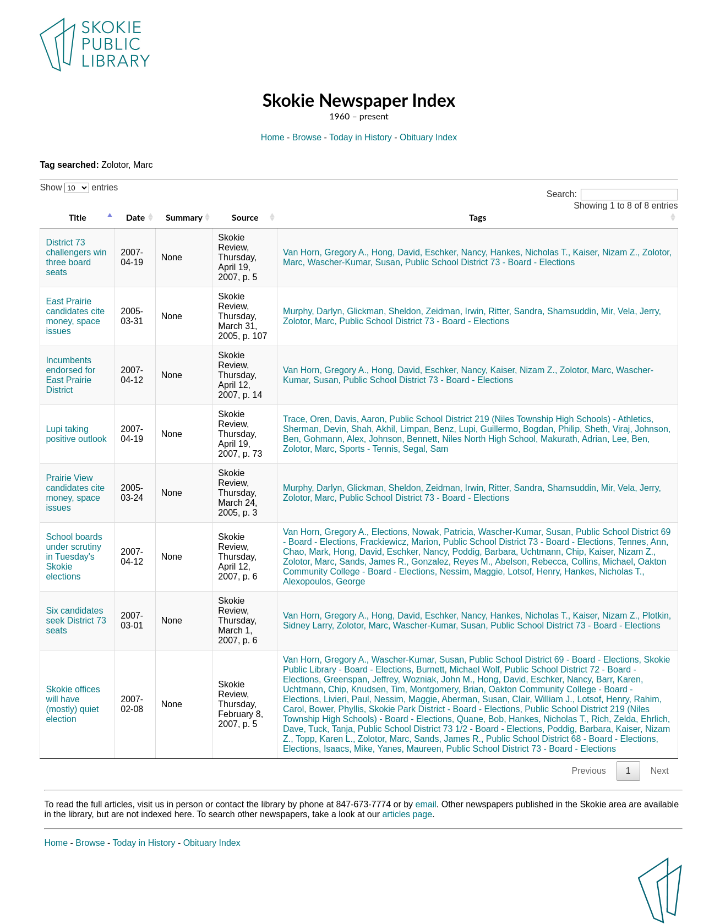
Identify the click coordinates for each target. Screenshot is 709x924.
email (426, 804)
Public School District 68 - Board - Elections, (572, 738)
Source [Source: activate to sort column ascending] (245, 217)
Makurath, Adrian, (575, 439)
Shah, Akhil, (374, 429)
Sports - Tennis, (369, 448)
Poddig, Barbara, (485, 551)
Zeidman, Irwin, (456, 311)
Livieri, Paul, (348, 699)
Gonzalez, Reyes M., (452, 561)
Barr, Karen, (619, 679)
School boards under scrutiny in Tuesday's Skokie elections (74, 556)
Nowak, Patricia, (444, 532)
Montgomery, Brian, (448, 689)
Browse (306, 137)
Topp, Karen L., (326, 738)
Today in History (360, 137)
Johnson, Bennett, (404, 439)
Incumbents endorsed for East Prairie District (70, 375)
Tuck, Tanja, (331, 729)
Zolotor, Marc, (310, 321)
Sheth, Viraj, (608, 429)
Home (273, 137)
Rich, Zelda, (614, 719)
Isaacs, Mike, (349, 748)
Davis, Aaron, (361, 419)
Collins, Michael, (603, 561)
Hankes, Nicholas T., (530, 252)
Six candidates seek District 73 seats (76, 620)
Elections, (391, 532)
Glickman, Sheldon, (385, 311)
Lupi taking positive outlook (76, 434)
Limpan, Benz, (428, 429)
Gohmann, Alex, (334, 439)
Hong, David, (397, 252)
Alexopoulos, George (324, 581)
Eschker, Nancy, (456, 252)
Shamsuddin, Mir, (581, 311)
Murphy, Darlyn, (314, 311)
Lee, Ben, (631, 439)
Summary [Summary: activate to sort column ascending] (184, 217)
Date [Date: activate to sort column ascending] (135, 217)
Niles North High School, (490, 439)
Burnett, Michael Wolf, (459, 669)
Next (660, 770)
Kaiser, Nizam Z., (606, 252)
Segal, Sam (426, 448)
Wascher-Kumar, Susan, (355, 262)
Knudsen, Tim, (379, 689)
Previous (589, 770)
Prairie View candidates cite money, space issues (75, 492)
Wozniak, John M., (438, 679)
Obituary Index (428, 137)
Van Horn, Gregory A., (326, 252)
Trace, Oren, (307, 419)
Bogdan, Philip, (552, 429)
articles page (407, 814)
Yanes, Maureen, (410, 748)
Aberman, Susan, (475, 699)
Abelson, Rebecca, (532, 561)
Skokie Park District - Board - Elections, (445, 709)
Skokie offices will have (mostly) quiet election (73, 704)
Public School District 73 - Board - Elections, (529, 541)
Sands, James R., (373, 561)
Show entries (79, 187)
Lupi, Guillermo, (489, 429)
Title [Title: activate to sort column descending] (77, 217)
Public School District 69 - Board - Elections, (555, 659)
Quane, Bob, (481, 719)
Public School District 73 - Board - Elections (490, 262)
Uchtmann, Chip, (553, 551)
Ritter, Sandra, (516, 311)
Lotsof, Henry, (534, 571)
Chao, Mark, (307, 551)
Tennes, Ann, (643, 541)
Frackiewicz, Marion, (401, 541)
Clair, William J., (543, 699)
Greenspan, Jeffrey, (362, 679)
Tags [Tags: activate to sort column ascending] (477, 217)
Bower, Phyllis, (337, 709)
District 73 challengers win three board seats (76, 257)
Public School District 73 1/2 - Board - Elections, (451, 729)
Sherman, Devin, (315, 429)
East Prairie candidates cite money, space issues (75, 316)
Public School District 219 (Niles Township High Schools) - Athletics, (521, 419)
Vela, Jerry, (639, 311)
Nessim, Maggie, (472, 571)
